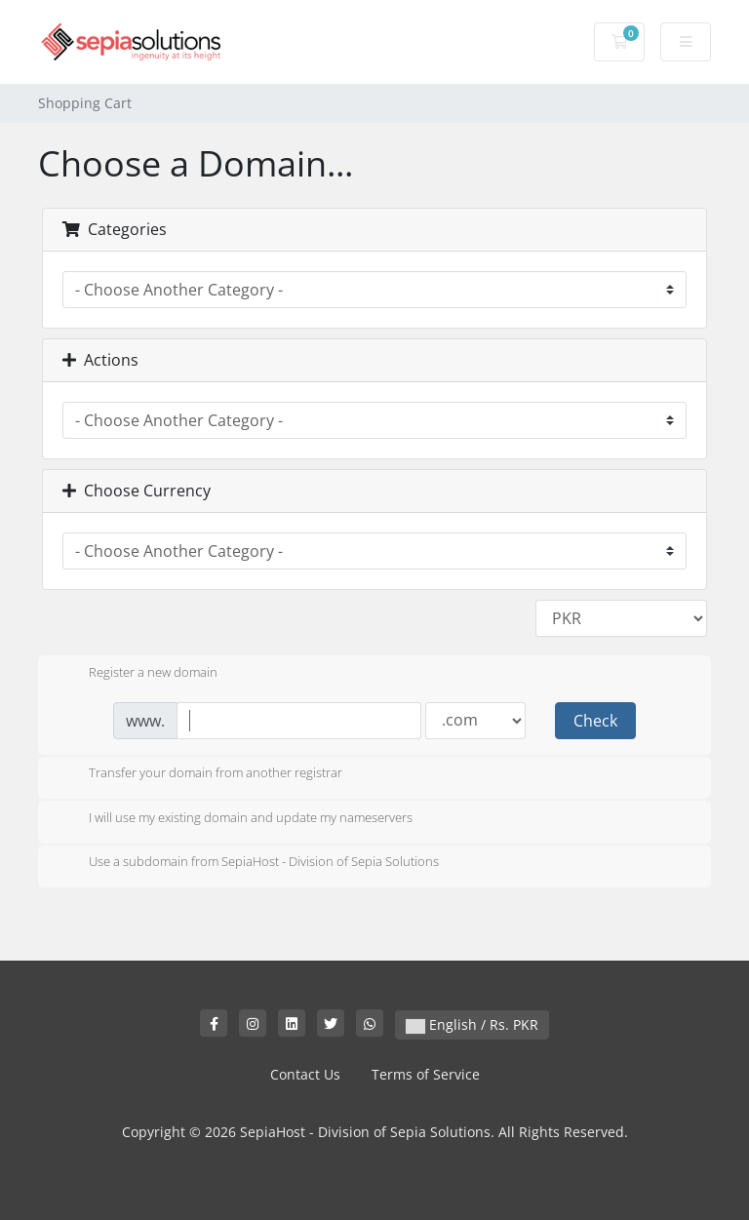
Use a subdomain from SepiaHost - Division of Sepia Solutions (248, 863)
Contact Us (305, 1074)
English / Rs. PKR (472, 1024)
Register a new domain (137, 674)
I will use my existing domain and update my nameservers (235, 819)
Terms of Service (426, 1074)
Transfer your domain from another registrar (200, 774)
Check (595, 720)
